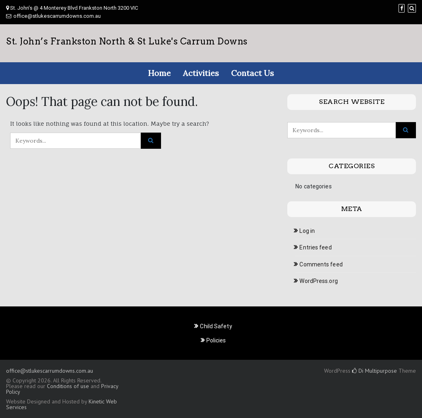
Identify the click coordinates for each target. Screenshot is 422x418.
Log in (307, 231)
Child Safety (216, 326)
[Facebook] (402, 8)
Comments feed (320, 264)
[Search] (412, 8)
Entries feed (315, 247)
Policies (216, 340)
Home (159, 73)
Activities (201, 73)
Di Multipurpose (374, 370)
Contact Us (252, 73)
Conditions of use (68, 386)
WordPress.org (318, 281)
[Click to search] (151, 141)
